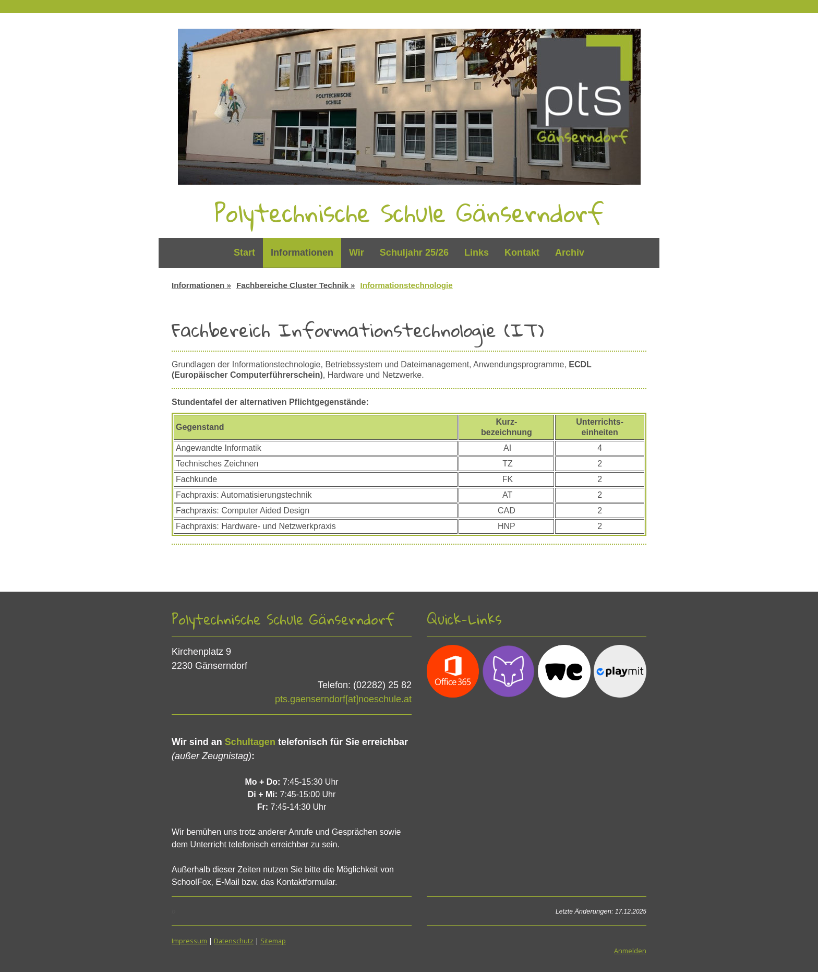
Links (476, 252)
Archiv (569, 252)
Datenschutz (234, 940)
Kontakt (521, 252)
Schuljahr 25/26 (414, 252)
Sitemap (273, 940)
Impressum (189, 940)
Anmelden (630, 950)
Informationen (302, 252)
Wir (356, 252)
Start (244, 252)
